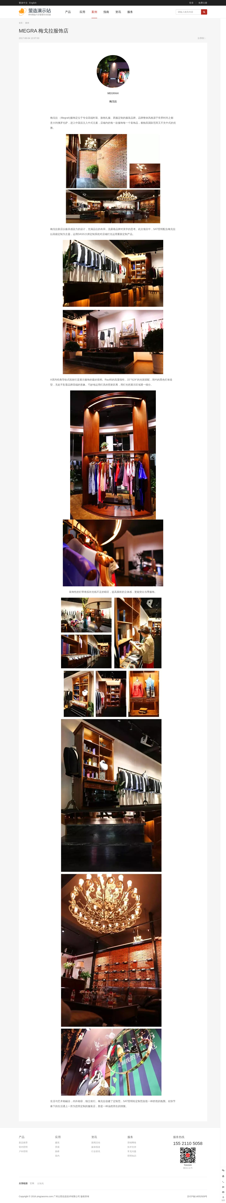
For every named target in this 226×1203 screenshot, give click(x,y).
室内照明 (23, 1147)
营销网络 (131, 1142)
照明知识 (131, 1155)
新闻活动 (95, 1142)
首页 (21, 23)
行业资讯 (95, 1151)
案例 (27, 23)
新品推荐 (23, 1142)
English (32, 3)
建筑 (57, 1142)
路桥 (57, 1151)
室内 (57, 1155)
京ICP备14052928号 (197, 1196)
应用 (58, 1137)
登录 (191, 3)
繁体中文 (23, 3)
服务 (130, 1137)
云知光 (40, 1183)
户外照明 (23, 1151)
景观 (57, 1147)
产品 (21, 1137)
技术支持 (131, 1147)
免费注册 (202, 3)
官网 (32, 1183)
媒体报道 (95, 1147)
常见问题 (131, 1151)
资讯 (94, 1137)
